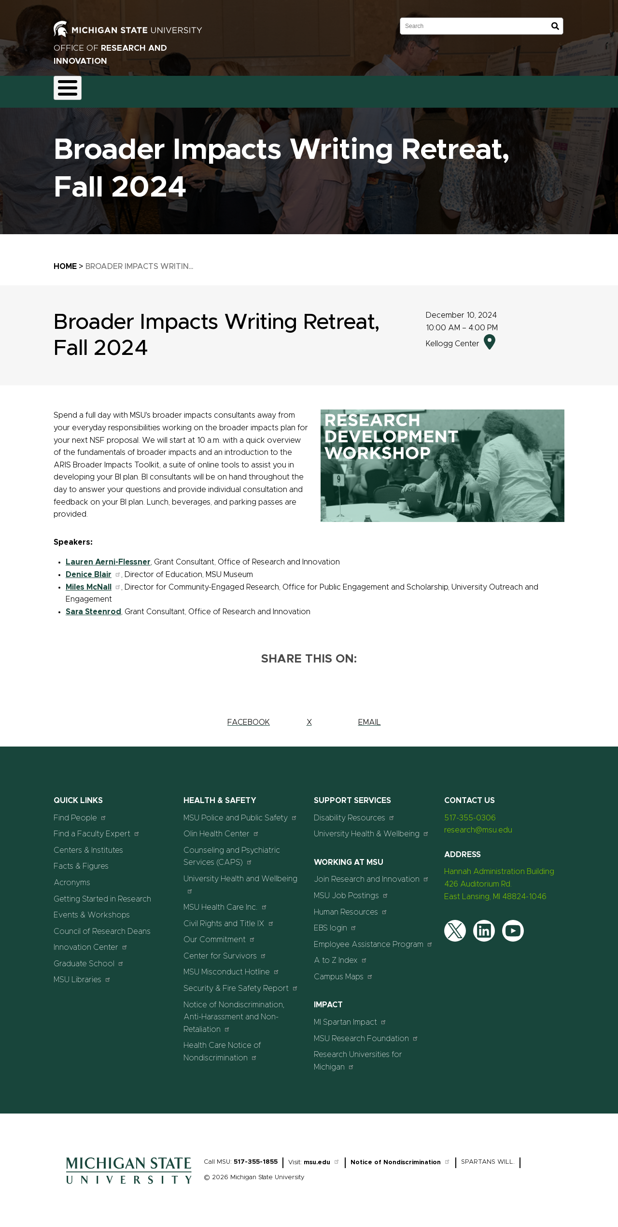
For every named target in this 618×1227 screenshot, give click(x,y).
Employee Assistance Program (373, 938)
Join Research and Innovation (371, 874)
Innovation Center (91, 942)
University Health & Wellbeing (371, 828)
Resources (337, 88)
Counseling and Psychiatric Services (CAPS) (231, 851)
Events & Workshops (92, 910)
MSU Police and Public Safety (240, 812)
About (73, 88)
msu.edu (322, 1157)
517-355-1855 (256, 1157)
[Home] (129, 1181)
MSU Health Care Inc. (225, 902)
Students (464, 88)
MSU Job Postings (351, 890)
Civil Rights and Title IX (228, 918)
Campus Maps (343, 971)
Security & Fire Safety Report (240, 982)
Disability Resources (354, 812)
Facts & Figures (81, 861)
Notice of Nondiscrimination (400, 1157)
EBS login (335, 922)
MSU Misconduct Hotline (231, 966)
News (381, 88)
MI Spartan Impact (350, 1016)
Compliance (204, 88)
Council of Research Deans (102, 926)
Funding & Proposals (134, 88)
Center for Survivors (225, 950)
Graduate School (89, 958)
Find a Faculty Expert (97, 828)
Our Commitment (219, 934)
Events (420, 88)
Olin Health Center (221, 828)
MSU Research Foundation (366, 1033)
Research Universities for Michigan (358, 1055)
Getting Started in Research (102, 893)
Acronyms (72, 877)
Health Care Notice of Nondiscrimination (222, 1046)
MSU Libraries (82, 974)
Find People (80, 812)
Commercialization (271, 88)
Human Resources (351, 906)
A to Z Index (340, 955)
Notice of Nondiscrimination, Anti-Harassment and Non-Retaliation (234, 1011)
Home (65, 261)
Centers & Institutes (88, 844)
